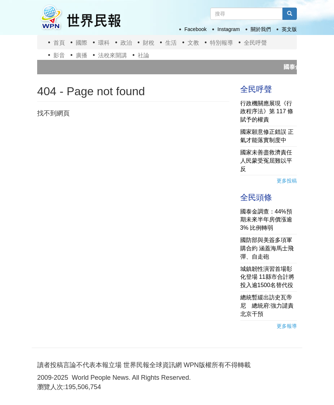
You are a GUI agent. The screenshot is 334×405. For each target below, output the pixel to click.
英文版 (289, 29)
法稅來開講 (112, 55)
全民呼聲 (255, 43)
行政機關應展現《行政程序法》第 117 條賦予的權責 (267, 111)
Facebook (195, 29)
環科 (104, 43)
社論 (143, 55)
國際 (81, 43)
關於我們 (261, 29)
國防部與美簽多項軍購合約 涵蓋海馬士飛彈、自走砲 (267, 248)
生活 (171, 43)
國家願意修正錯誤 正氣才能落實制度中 (267, 136)
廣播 (81, 55)
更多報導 (287, 326)
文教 (193, 43)
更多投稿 (287, 181)
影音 (59, 55)
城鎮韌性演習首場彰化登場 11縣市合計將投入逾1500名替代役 (267, 277)
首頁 (59, 43)
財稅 (148, 43)
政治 (126, 43)
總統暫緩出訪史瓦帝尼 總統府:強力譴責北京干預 (267, 305)
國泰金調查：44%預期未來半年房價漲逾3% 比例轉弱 (266, 219)
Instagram (228, 29)
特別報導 (221, 43)
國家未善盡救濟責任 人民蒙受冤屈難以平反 (266, 160)
